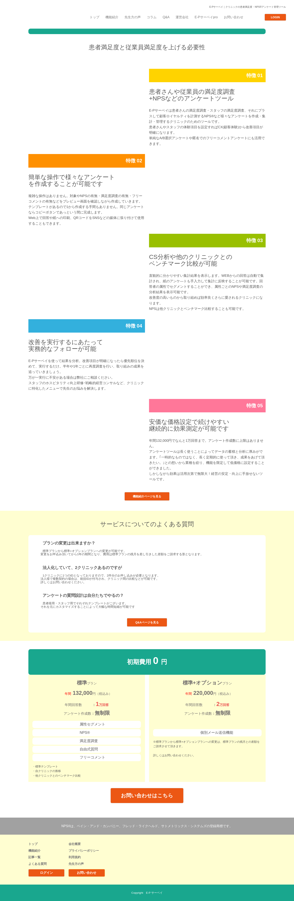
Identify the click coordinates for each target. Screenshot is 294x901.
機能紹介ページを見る (147, 496)
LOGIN (275, 17)
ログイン (46, 872)
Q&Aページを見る (147, 622)
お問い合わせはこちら (147, 795)
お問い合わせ (86, 872)
